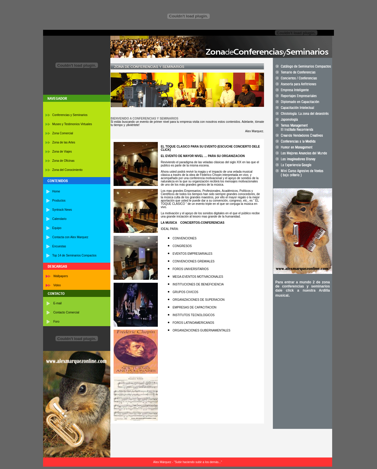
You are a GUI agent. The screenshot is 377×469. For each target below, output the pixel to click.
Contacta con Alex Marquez (70, 237)
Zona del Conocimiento (67, 169)
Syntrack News (62, 209)
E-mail (57, 303)
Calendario (59, 218)
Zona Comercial (62, 133)
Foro (56, 321)
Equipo (56, 228)
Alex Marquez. (254, 131)
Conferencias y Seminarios (70, 115)
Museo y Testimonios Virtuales (72, 124)
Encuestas (59, 246)
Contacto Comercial (66, 312)
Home (56, 191)
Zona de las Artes (63, 142)
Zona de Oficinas (63, 160)
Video (57, 285)
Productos (58, 200)
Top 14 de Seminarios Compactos (74, 255)
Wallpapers (60, 276)
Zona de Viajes (62, 151)
